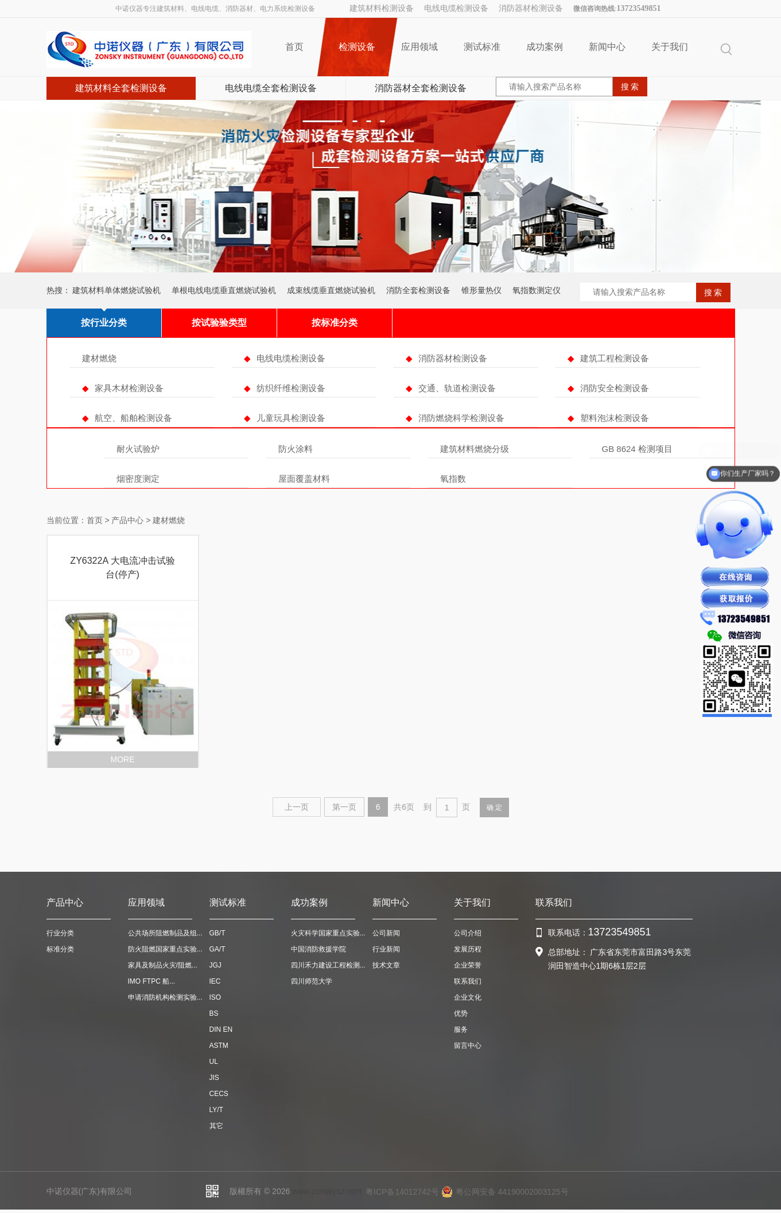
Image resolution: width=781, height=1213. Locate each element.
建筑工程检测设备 (614, 358)
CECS (218, 1094)
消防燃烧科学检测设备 (461, 418)
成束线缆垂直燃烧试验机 (331, 290)
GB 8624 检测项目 (637, 449)
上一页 (297, 807)
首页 (294, 47)
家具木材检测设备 (129, 388)
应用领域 (419, 47)
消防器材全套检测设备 (421, 88)
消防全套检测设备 (418, 290)
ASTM (218, 1046)
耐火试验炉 (138, 449)
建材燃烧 (99, 358)
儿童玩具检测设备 (291, 418)
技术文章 (386, 965)
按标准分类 (335, 322)
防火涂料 (295, 449)
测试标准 (482, 47)
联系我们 (467, 981)
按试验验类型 (219, 322)
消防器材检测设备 (531, 8)
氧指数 (453, 478)
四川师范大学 (311, 981)
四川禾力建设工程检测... (328, 965)
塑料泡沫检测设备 (614, 418)
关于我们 (669, 47)
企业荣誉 (467, 965)
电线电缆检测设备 (456, 8)
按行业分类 (104, 322)
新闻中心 (607, 47)
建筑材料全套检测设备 (121, 88)
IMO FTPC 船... (152, 981)
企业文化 (467, 997)
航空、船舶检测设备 (133, 418)
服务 (461, 1029)
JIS (214, 1078)
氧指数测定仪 (536, 290)
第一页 (344, 807)
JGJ (215, 965)
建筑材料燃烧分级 (474, 449)
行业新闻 (386, 949)
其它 (216, 1126)
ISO (215, 997)
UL (213, 1062)
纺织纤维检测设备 (291, 388)
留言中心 (467, 1046)
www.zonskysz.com (327, 1191)
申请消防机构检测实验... (165, 997)
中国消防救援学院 (318, 949)
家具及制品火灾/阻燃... (162, 965)
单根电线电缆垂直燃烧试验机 (224, 290)
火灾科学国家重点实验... (328, 933)
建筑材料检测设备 (381, 8)
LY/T (216, 1110)
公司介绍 (467, 933)
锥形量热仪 (481, 290)
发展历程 (467, 949)
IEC (215, 981)
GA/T (217, 949)
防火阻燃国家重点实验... (165, 949)
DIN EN (221, 1029)
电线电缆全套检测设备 (271, 88)
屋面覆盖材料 (304, 478)
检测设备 (357, 47)
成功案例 (544, 47)
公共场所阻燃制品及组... (165, 933)
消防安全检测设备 (614, 388)
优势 (461, 1013)
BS (214, 1013)
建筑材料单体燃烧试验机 (116, 290)
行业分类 (60, 933)
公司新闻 (386, 933)
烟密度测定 (138, 478)
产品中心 (127, 520)
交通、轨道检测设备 (457, 388)
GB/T (217, 933)
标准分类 (60, 949)
